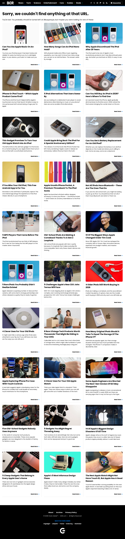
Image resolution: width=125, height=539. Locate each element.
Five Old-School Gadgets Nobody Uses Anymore (19, 430)
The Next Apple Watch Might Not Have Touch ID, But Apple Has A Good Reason (104, 478)
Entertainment (50, 3)
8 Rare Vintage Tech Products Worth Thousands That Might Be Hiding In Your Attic (62, 334)
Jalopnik (55, 524)
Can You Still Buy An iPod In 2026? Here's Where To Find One (102, 95)
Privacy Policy (71, 512)
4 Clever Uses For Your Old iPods (18, 331)
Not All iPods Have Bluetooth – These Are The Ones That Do (104, 186)
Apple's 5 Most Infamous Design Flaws (60, 477)
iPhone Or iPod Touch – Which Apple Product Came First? (20, 95)
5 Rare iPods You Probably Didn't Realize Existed (18, 286)
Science (37, 3)
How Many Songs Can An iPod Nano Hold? (61, 48)
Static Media (53, 516)
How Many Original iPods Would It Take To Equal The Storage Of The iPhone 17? (102, 334)
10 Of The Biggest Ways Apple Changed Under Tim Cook (100, 236)
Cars (62, 3)
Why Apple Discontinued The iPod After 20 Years (102, 48)
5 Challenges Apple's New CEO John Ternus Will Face (61, 286)
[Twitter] (94, 3)
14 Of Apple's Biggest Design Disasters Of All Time (100, 430)
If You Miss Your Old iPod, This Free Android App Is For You (19, 186)
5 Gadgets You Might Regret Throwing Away (58, 430)
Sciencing (69, 524)
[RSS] (107, 3)
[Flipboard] (100, 3)
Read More (34, 64)
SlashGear (78, 524)
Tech (28, 3)
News (20, 3)
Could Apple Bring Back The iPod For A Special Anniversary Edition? (62, 141)
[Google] (103, 3)
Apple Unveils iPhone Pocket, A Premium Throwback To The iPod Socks (60, 188)
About (50, 512)
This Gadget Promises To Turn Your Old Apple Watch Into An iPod (19, 141)
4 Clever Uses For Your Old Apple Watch (60, 382)
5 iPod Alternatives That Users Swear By (62, 95)
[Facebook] (91, 3)
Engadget (47, 524)
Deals (78, 3)
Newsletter (116, 3)
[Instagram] (97, 3)
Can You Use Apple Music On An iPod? (18, 48)
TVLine (62, 524)
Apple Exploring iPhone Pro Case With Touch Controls (18, 382)
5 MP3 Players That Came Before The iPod (20, 236)
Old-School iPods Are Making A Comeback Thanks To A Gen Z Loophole (59, 238)
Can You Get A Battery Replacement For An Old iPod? (103, 142)
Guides (70, 3)
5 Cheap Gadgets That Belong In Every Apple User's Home (18, 477)
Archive (59, 512)
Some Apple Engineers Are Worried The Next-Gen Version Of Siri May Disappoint (103, 384)
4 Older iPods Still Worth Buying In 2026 (102, 286)
